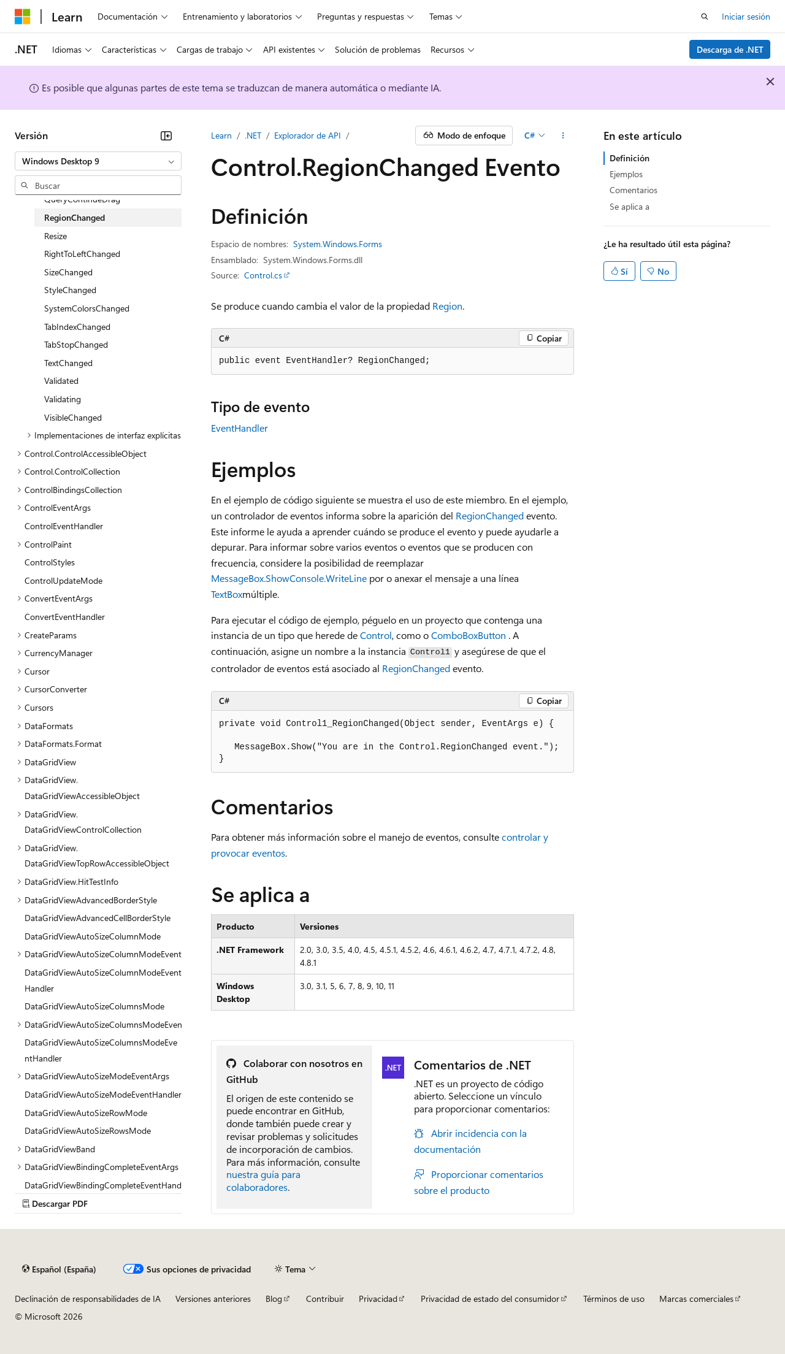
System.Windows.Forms (337, 244)
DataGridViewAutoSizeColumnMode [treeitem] (93, 936)
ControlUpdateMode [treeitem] (63, 580)
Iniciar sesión (746, 16)
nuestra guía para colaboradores (263, 1180)
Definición (629, 158)
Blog (274, 1298)
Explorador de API (307, 135)
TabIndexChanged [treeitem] (77, 326)
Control (376, 635)
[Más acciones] (563, 135)
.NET (253, 135)
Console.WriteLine (328, 578)
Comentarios (633, 190)
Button (492, 635)
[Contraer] (166, 135)
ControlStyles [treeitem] (50, 562)
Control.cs (263, 275)
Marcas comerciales (696, 1298)
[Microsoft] (23, 17)
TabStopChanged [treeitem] (76, 344)
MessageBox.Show (250, 578)
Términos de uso (614, 1298)
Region (447, 305)
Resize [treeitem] (55, 236)
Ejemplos (626, 174)
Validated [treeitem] (61, 380)
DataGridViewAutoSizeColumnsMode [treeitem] (94, 1006)
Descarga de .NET (730, 49)
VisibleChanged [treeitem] (73, 417)
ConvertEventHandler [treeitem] (65, 616)
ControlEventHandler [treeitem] (64, 526)
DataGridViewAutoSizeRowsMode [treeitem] (88, 1130)
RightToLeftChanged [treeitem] (82, 253)
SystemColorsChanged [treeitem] (86, 308)
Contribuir (325, 1298)
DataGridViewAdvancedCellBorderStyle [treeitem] (97, 918)
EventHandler (239, 427)
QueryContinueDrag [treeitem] (82, 199)
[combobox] (98, 161)
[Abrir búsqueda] (704, 17)
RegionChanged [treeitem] (74, 217)
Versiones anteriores (213, 1298)
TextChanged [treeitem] (68, 363)
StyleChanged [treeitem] (70, 290)
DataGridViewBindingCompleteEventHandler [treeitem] (103, 1193)
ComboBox (454, 635)
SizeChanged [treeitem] (68, 272)
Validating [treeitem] (62, 399)
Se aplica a (629, 206)
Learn (221, 135)
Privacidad (378, 1298)
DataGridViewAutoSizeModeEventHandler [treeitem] (103, 1094)
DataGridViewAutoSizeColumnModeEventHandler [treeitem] (103, 980)
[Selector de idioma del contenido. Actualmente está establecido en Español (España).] (59, 1269)
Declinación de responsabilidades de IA (88, 1298)
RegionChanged (490, 515)
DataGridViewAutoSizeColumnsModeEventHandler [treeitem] (101, 1050)
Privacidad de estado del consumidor (490, 1298)
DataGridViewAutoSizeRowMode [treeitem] (86, 1113)
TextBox (226, 593)
